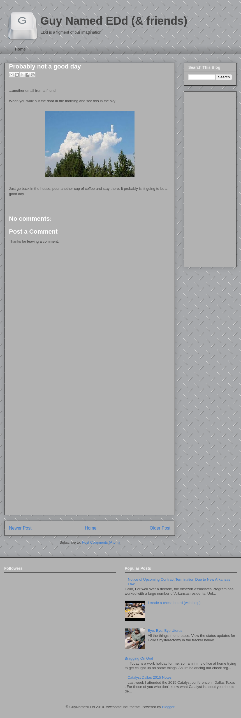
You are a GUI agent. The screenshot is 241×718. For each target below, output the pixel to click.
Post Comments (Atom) (101, 542)
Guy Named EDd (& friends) (113, 21)
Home (20, 49)
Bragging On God (139, 658)
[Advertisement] (67, 442)
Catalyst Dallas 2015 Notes (150, 677)
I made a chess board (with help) (174, 603)
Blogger (168, 707)
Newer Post (20, 528)
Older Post (160, 528)
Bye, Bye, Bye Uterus (165, 630)
